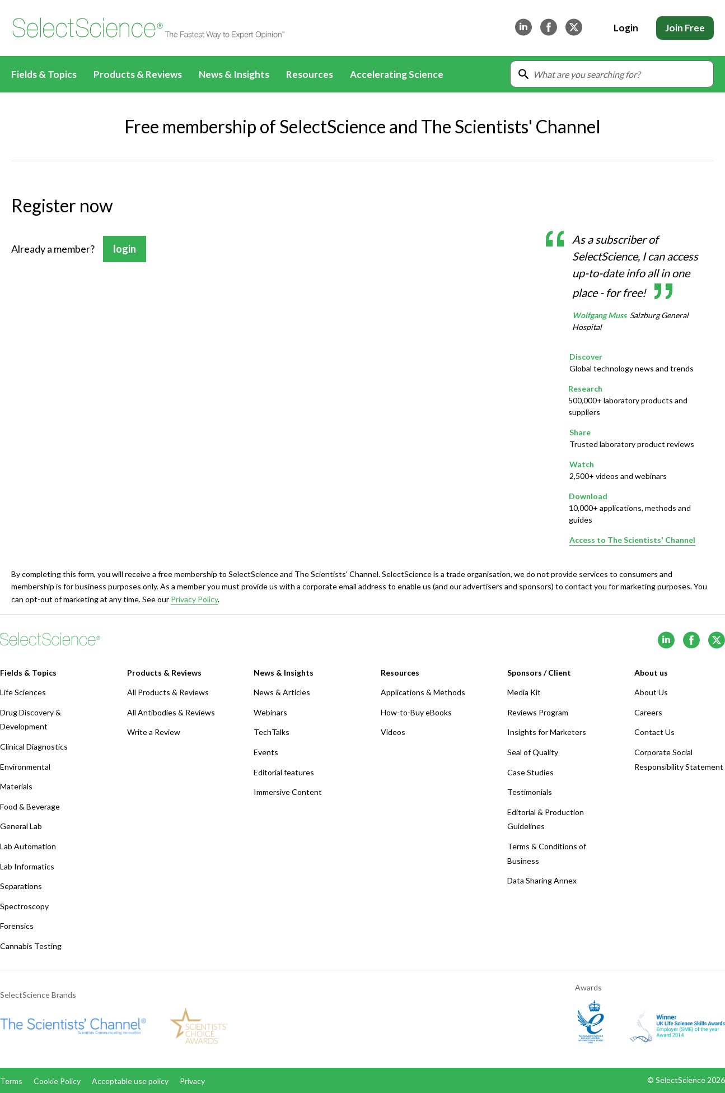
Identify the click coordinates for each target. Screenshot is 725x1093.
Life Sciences (23, 692)
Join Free (685, 28)
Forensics (17, 926)
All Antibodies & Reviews (171, 712)
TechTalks (271, 732)
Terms (11, 1081)
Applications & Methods (423, 692)
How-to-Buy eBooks (416, 712)
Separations (21, 886)
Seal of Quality (532, 752)
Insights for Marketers (546, 732)
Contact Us (654, 732)
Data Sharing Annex (542, 880)
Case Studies (530, 772)
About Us (651, 692)
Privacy (192, 1081)
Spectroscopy (24, 906)
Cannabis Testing (31, 946)
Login (626, 28)
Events (266, 752)
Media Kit (524, 692)
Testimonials (529, 792)
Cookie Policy (57, 1081)
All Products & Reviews (168, 692)
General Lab (21, 826)
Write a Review (153, 732)
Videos (393, 732)
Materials (16, 786)
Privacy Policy (194, 598)
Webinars (270, 712)
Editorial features (284, 772)
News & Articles (282, 692)
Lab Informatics (27, 866)
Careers (648, 712)
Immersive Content (288, 792)
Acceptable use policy (130, 1081)
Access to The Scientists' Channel (632, 540)
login (124, 249)
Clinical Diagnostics (34, 746)
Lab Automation (28, 846)
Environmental (25, 766)
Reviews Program (537, 712)
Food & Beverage (30, 806)
